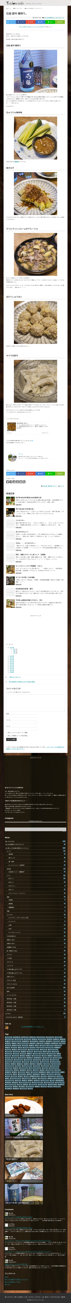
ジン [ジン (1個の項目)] (45, 1055)
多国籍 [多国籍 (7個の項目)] (48, 1043)
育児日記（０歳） (35, 999)
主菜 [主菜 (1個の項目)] (16, 1068)
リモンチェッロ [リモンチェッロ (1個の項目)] (55, 1062)
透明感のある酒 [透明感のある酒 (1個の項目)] (35, 1076)
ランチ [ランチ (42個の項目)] (28, 1039)
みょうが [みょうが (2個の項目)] (56, 1051)
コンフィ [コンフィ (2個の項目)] (9, 1051)
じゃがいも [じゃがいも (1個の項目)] (9, 1059)
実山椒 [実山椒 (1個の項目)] (23, 1070)
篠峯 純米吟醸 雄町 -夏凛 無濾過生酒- (17, 1203)
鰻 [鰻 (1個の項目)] (63, 1072)
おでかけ (35, 1013)
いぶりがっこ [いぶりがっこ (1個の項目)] (10, 1080)
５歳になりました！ (13, 677)
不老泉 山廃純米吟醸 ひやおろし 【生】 (29, 600)
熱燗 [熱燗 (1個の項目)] (31, 1080)
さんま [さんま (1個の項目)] (44, 1076)
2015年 (12, 661)
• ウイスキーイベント (35, 932)
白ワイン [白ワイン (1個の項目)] (58, 1055)
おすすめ (37, 1297)
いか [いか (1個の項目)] (27, 1076)
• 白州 (35, 929)
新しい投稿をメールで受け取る (18, 736)
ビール (35, 851)
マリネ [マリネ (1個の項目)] (58, 1074)
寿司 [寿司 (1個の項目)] (30, 1074)
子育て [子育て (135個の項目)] (26, 1037)
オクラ (55, 486)
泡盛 (35, 911)
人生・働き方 (45, 1297)
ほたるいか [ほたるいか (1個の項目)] (52, 1076)
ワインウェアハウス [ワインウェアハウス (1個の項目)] (35, 1068)
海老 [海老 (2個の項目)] (15, 1049)
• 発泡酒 (35, 854)
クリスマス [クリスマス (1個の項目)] (56, 1072)
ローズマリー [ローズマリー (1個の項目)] (27, 1078)
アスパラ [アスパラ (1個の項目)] (58, 1086)
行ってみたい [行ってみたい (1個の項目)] (43, 1078)
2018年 (12, 656)
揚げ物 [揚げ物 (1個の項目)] (33, 1064)
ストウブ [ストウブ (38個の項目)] (43, 1039)
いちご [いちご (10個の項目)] (57, 1041)
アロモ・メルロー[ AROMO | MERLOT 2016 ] (19, 1217)
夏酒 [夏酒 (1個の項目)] (16, 1086)
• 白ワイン (35, 882)
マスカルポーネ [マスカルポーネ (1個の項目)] (59, 1078)
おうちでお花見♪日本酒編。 (26, 577)
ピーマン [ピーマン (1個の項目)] (22, 1072)
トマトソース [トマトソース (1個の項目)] (56, 1064)
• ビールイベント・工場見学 (35, 865)
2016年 (12, 659)
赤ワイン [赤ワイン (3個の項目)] (59, 1045)
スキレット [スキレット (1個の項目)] (45, 1080)
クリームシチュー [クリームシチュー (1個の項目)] (11, 1084)
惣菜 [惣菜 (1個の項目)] (51, 1078)
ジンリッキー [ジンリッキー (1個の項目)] (37, 1055)
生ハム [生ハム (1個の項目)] (18, 1080)
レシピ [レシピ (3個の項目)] (43, 1045)
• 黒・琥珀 (35, 861)
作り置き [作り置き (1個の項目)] (9, 1088)
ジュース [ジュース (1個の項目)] (24, 1088)
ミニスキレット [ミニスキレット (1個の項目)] (54, 1068)
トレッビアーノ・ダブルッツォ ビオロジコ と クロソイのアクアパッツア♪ (28, 1240)
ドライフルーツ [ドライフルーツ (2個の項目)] (53, 1049)
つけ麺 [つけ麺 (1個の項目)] (22, 1086)
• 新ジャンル (35, 858)
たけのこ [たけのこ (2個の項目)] (9, 1053)
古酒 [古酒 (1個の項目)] (27, 1064)
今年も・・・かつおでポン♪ (26, 543)
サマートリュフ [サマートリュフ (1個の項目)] (27, 1066)
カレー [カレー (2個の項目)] (8, 1055)
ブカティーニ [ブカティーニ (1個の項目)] (55, 1059)
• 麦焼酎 (35, 904)
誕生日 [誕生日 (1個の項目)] (20, 1064)
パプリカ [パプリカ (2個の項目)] (16, 1055)
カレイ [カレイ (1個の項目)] (14, 1076)
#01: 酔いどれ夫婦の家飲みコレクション (35, 848)
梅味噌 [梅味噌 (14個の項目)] (26, 1041)
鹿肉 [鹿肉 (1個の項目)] (14, 1064)
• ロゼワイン (35, 886)
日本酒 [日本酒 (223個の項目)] (17, 1037)
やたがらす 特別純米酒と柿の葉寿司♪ (18, 1137)
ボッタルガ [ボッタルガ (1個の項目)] (17, 1062)
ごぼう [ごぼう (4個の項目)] (8, 1045)
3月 (14, 649)
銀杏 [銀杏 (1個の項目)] (25, 1080)
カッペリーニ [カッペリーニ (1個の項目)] (55, 1066)
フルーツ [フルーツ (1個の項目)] (9, 1062)
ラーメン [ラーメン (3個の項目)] (51, 1045)
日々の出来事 (35, 988)
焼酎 (35, 897)
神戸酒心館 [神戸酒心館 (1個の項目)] (60, 1080)
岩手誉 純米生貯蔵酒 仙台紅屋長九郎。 (29, 497)
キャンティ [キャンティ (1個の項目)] (22, 1057)
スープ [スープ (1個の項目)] (45, 1068)
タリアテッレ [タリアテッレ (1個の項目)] (10, 1066)
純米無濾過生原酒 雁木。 (25, 589)
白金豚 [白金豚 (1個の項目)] (40, 1064)
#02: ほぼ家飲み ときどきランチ (54, 18)
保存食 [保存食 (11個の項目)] (49, 1041)
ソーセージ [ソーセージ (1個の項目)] (33, 1084)
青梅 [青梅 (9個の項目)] (15, 1043)
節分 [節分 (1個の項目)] (44, 1074)
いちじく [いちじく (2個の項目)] (43, 1053)
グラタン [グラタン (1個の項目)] (51, 1074)
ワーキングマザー (35, 995)
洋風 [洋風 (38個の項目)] (50, 1039)
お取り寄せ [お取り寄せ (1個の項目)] (38, 1057)
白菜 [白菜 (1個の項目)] (43, 1070)
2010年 (12, 670)
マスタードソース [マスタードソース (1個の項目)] (38, 1082)
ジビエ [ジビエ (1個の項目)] (18, 1066)
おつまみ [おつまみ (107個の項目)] (50, 1037)
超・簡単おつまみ (35, 951)
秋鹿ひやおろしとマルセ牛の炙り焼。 (16, 1264)
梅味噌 (50, 486)
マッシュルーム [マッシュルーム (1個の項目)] (49, 1082)
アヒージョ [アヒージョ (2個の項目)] (38, 1051)
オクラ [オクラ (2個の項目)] (8, 1049)
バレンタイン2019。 (12, 1115)
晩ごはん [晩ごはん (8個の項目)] (40, 1043)
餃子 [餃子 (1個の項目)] (17, 1070)
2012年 (12, 667)
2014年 (12, 663)
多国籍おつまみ (35, 947)
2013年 (12, 665)
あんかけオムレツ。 (22, 532)
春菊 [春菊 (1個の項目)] (15, 1072)
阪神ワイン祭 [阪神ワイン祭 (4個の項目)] (17, 1045)
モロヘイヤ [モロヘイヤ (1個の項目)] (9, 1070)
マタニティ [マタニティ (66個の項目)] (19, 1039)
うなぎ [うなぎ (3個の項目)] (14, 1047)
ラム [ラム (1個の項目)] (8, 1057)
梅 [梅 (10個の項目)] (63, 1041)
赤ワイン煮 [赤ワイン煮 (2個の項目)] (47, 1051)
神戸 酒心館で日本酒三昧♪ (25, 509)
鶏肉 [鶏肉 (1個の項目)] (26, 1084)
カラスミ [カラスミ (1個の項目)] (37, 1066)
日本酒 (45, 486)
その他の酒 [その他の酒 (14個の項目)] (34, 1041)
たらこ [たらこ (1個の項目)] (44, 1086)
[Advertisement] (20, 629)
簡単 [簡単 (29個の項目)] (63, 1039)
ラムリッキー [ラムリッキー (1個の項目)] (48, 1057)
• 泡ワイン (35, 889)
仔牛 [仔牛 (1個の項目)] (8, 1064)
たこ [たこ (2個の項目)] (36, 1053)
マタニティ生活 (35, 980)
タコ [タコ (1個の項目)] (53, 1080)
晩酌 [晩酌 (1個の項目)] (51, 1055)
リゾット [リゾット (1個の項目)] (35, 1072)
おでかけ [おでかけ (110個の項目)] (41, 1037)
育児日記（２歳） (35, 1006)
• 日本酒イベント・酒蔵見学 (35, 872)
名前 (7, 714)
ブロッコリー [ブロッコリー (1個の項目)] (43, 1084)
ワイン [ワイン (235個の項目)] (9, 1037)
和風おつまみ (35, 940)
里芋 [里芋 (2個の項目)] (30, 1053)
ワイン (35, 875)
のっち (62, 486)
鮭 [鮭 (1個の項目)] (15, 1074)
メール (8, 720)
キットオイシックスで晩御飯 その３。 (30, 566)
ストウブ (35, 954)
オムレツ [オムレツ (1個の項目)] (46, 1059)
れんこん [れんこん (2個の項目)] (44, 1049)
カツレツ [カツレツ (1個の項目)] (48, 1064)
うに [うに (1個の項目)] (30, 1070)
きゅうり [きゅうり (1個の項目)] (9, 1086)
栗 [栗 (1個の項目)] (28, 1072)
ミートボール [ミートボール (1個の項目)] (35, 1062)
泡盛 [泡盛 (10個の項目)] (8, 1043)
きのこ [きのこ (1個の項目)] (60, 1076)
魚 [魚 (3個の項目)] (20, 1047)
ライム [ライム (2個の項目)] (16, 1053)
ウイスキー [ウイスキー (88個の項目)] (10, 1039)
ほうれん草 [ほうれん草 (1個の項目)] (22, 1074)
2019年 (12, 647)
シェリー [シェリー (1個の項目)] (9, 1074)
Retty (6, 1277)
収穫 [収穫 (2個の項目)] (24, 1051)
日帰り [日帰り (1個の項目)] (37, 1080)
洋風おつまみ (35, 943)
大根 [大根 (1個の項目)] (21, 1076)
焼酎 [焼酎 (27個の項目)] (8, 1041)
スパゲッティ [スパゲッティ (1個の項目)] (19, 1059)
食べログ (7, 1284)
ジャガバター (20, 520)
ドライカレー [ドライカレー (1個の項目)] (60, 1082)
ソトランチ (35, 965)
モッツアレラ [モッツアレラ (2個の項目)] (23, 1049)
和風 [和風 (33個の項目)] (57, 1039)
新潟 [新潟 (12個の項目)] (43, 1041)
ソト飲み (35, 958)
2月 (14, 651)
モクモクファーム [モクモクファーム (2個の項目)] (34, 1049)
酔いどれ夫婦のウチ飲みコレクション (28, 26)
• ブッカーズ (35, 921)
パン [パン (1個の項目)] (20, 1084)
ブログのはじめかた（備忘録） (35, 1017)
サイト (8, 726)
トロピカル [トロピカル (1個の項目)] (37, 1059)
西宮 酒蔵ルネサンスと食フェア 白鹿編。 (31, 554)
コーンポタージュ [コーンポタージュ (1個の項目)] (16, 1078)
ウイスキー (35, 915)
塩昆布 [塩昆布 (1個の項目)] (61, 1084)
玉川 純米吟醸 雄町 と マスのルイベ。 (33, 1027)
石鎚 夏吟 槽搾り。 (11, 1159)
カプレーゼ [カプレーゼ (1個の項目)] (45, 1066)
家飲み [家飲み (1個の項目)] (30, 1057)
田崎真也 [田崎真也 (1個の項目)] (43, 1072)
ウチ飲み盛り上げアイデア (35, 969)
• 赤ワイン (35, 878)
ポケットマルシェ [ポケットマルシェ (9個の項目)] (24, 1043)
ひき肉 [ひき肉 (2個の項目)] (33, 1047)
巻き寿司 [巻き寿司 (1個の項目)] (37, 1074)
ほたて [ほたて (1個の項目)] (36, 1070)
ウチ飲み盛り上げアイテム (35, 973)
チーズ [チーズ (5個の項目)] (63, 1043)
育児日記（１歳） (35, 1002)
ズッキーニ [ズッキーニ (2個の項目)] (50, 1047)
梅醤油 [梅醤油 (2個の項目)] (58, 1047)
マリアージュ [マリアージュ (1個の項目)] (58, 1057)
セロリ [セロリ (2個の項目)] (30, 1051)
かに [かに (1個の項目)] (31, 1088)
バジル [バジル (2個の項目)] (23, 1053)
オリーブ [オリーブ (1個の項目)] (9, 1068)
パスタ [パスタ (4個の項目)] (25, 1045)
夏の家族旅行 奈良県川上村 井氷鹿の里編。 (20, 681)
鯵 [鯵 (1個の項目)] (49, 1072)
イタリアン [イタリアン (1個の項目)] (28, 1059)
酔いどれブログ (35, 841)
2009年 (12, 672)
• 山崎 (35, 925)
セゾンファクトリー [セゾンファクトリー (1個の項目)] (25, 1082)
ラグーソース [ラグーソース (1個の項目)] (45, 1062)
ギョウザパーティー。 (23, 423)
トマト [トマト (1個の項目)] (14, 1057)
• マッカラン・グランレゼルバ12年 (35, 918)
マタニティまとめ (35, 984)
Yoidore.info (41, 26)
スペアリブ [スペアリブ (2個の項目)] (41, 1047)
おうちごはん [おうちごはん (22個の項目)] (17, 1041)
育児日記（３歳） (35, 1010)
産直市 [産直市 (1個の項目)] (16, 1088)
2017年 (12, 658)
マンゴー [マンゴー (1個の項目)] (26, 1062)
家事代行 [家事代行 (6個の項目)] (55, 1043)
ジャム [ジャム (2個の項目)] (26, 1047)
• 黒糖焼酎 (35, 907)
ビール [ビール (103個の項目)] (59, 1037)
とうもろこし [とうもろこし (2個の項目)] (52, 1053)
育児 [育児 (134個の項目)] (33, 1037)
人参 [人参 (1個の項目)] (51, 1086)
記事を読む (19, 504)
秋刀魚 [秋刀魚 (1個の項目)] (15, 1082)
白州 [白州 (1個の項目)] (35, 1078)
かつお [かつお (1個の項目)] (58, 1070)
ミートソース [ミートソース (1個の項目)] (24, 1068)
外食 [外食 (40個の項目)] (35, 1039)
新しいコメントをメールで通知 (18, 732)
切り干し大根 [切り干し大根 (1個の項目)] (53, 1084)
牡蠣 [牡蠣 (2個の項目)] (29, 1055)
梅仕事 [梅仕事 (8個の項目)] (33, 1043)
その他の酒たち (35, 936)
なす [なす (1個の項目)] (8, 1076)
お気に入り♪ (35, 977)
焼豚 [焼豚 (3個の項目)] (32, 1045)
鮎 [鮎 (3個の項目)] (37, 1045)
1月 (14, 653)
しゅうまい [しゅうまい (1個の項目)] (30, 1086)
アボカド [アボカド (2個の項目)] (17, 1051)
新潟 (35, 991)
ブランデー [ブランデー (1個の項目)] (50, 1070)
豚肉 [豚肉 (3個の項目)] (8, 1047)
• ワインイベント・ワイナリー (35, 893)
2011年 (12, 668)
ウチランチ (35, 962)
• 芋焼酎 (35, 900)
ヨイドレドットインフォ (37, 1300)
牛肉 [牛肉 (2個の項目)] (23, 1055)
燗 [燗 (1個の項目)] (7, 1078)
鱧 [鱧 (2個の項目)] (59, 1053)
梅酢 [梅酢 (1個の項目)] (38, 1086)
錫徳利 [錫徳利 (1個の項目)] (8, 1072)
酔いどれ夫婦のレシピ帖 (12, 1282)
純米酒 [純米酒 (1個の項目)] (8, 1082)
